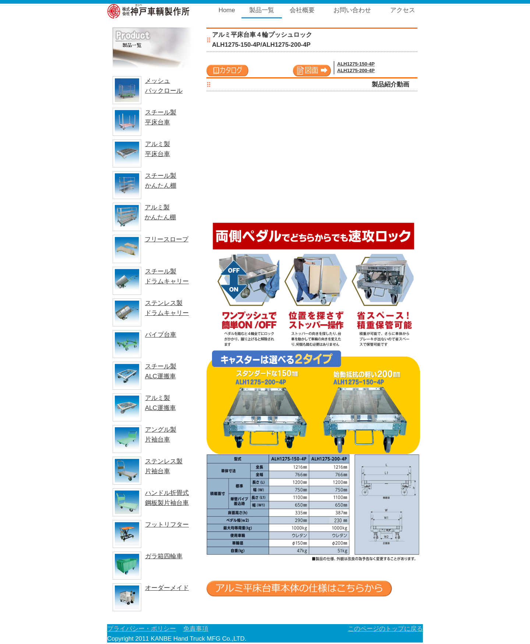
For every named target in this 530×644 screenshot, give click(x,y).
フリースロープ (166, 239)
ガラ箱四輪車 (164, 556)
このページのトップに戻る (385, 628)
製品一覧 (261, 10)
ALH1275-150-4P (356, 64)
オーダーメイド (167, 587)
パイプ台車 (160, 334)
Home (227, 10)
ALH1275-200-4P (356, 70)
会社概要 (302, 10)
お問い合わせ (352, 10)
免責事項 (195, 628)
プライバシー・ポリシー (141, 628)
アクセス (402, 10)
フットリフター (167, 524)
